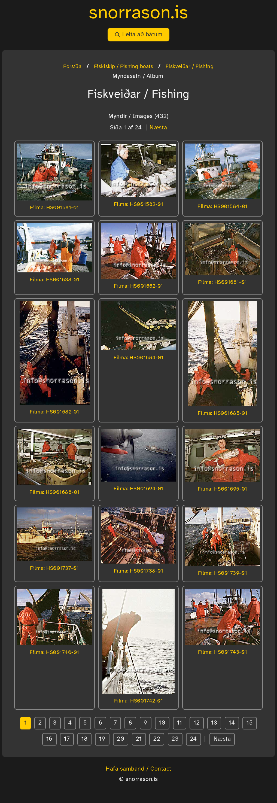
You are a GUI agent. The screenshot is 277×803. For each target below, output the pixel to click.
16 (49, 739)
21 (139, 739)
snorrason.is (138, 13)
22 (156, 739)
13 (214, 723)
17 (67, 739)
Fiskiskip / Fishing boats (123, 66)
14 (232, 723)
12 (197, 723)
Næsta (158, 128)
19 (102, 739)
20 (120, 739)
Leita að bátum (139, 35)
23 (175, 739)
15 (249, 723)
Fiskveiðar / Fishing (190, 66)
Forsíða (72, 66)
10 (162, 723)
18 (84, 739)
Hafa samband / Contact (138, 769)
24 (193, 739)
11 (179, 723)
